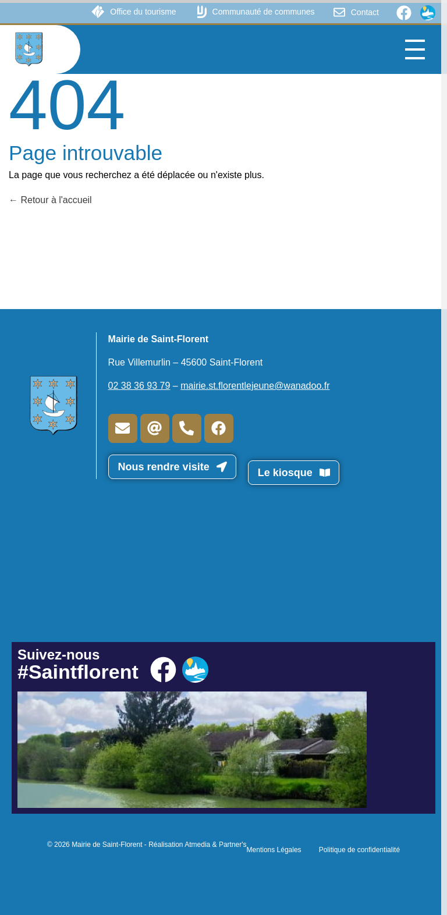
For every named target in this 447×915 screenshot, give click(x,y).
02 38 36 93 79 (139, 386)
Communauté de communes (263, 11)
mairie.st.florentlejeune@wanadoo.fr (254, 386)
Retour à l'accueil (50, 200)
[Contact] (339, 12)
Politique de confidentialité (359, 850)
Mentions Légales (274, 850)
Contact (365, 12)
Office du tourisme (143, 11)
